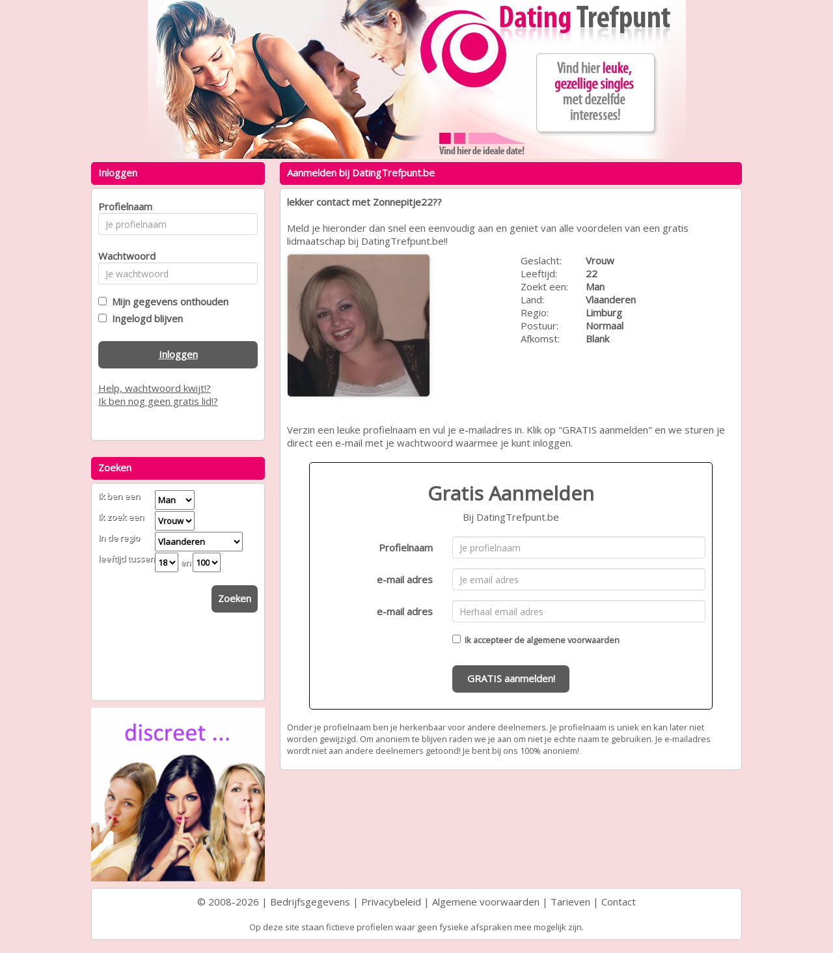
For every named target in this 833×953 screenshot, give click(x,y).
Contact (618, 901)
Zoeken (234, 598)
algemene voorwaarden (573, 640)
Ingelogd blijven (145, 318)
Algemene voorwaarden (485, 901)
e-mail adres (405, 579)
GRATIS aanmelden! (511, 678)
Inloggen (178, 354)
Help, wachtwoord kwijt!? (154, 387)
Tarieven (570, 901)
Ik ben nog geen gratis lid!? (158, 400)
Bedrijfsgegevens (310, 901)
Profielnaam (406, 547)
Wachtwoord (123, 255)
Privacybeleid (391, 901)
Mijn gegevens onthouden (167, 301)
